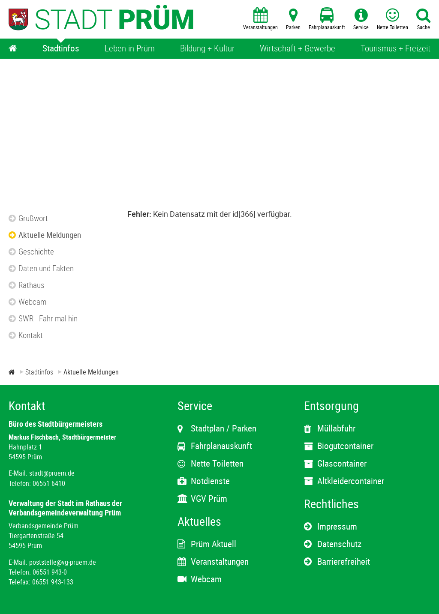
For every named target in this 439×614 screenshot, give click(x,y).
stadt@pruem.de (52, 473)
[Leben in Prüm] (130, 49)
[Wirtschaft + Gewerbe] (297, 49)
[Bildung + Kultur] (207, 49)
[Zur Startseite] (12, 372)
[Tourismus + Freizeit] (395, 49)
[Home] (13, 49)
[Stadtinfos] (60, 49)
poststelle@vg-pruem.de (62, 562)
